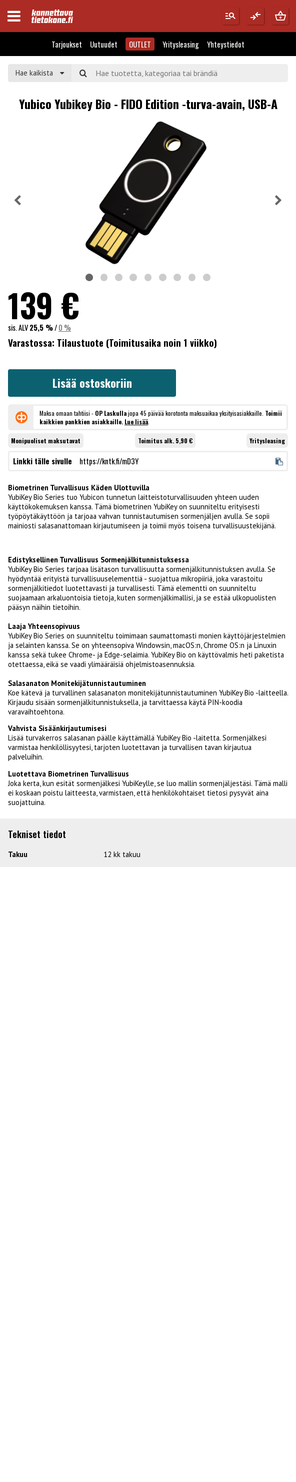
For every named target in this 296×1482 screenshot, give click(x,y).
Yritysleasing (180, 44)
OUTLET (140, 44)
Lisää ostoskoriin (92, 383)
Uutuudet (104, 44)
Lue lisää (136, 421)
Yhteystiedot (225, 44)
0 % (64, 327)
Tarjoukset (67, 44)
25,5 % (41, 327)
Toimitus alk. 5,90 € (165, 440)
